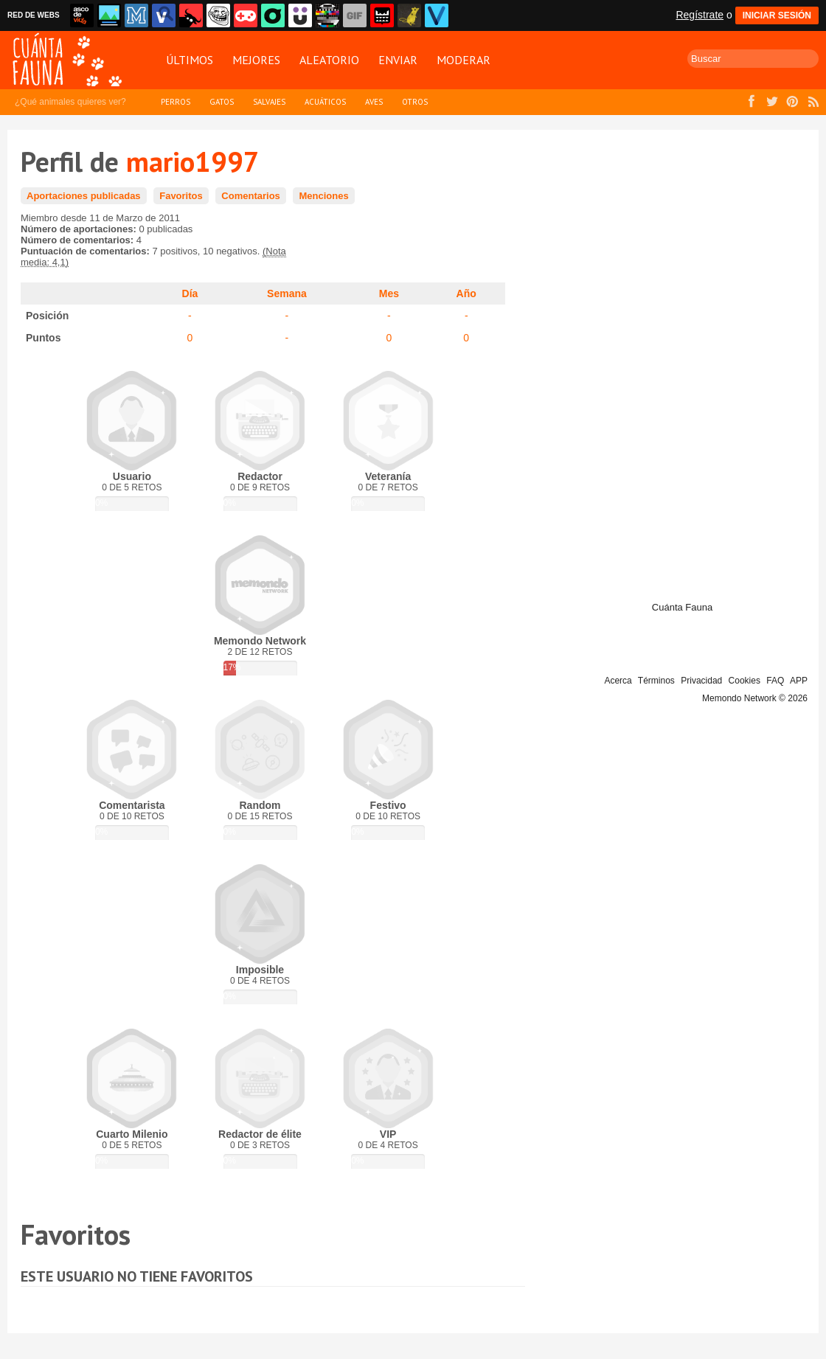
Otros (415, 102)
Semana (287, 293)
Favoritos (181, 195)
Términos (656, 680)
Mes (389, 293)
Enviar (397, 59)
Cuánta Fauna (682, 607)
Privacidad (701, 680)
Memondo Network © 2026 (755, 698)
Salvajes (269, 102)
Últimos (189, 59)
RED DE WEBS (33, 15)
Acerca (617, 680)
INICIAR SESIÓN (777, 15)
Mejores (256, 59)
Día (190, 293)
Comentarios (250, 195)
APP (799, 680)
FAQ (775, 680)
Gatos (221, 102)
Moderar (463, 59)
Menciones (323, 195)
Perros (175, 102)
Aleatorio (329, 59)
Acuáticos (325, 102)
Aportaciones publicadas (84, 195)
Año (466, 293)
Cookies (744, 680)
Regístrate (699, 15)
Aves (374, 102)
